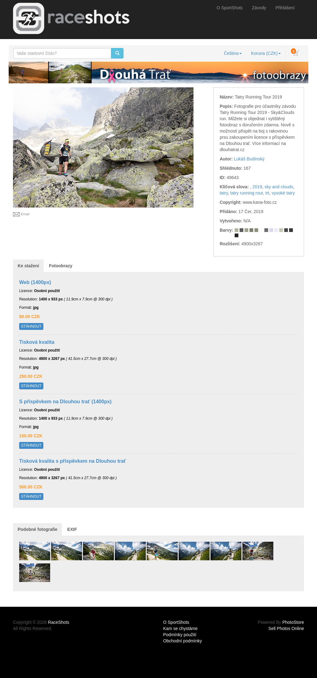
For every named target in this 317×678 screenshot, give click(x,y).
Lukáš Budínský (249, 158)
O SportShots (230, 7)
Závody (259, 7)
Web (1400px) (35, 282)
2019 (257, 186)
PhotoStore (293, 622)
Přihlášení (285, 7)
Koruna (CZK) (266, 53)
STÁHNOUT (31, 326)
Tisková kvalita (36, 342)
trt (267, 192)
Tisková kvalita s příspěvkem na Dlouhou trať (72, 461)
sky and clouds (278, 186)
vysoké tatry (283, 192)
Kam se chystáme (180, 628)
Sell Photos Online (286, 628)
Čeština (232, 53)
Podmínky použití (179, 634)
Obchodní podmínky (182, 640)
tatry (224, 192)
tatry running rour (246, 192)
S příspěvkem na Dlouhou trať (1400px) (65, 401)
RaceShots (58, 622)
